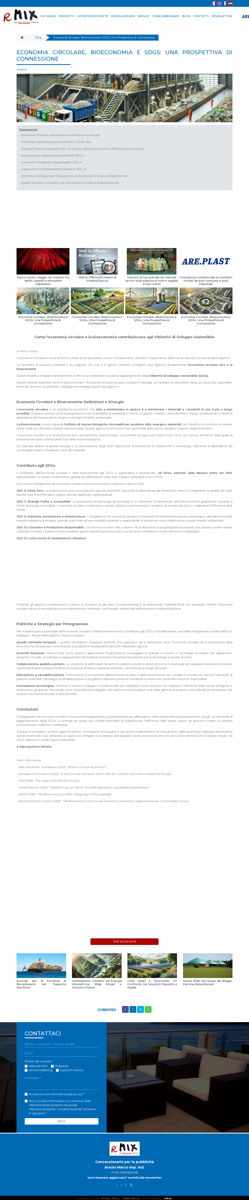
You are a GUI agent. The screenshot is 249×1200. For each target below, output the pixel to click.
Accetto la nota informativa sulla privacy (56, 1092)
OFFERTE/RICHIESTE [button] (92, 16)
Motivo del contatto (38, 1059)
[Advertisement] (124, 220)
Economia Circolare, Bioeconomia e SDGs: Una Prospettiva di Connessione (104, 37)
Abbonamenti (38, 1064)
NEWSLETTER (221, 16)
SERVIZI (143, 16)
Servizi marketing (41, 1068)
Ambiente (22, 69)
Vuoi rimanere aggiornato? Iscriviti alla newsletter (125, 1176)
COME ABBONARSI (166, 16)
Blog (38, 37)
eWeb (168, 1197)
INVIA (61, 1119)
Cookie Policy (131, 1197)
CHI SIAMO (48, 16)
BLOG (186, 16)
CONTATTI (201, 16)
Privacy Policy (111, 1197)
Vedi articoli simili (124, 940)
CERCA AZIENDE (123, 16)
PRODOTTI (67, 16)
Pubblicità (61, 1064)
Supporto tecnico (72, 1068)
